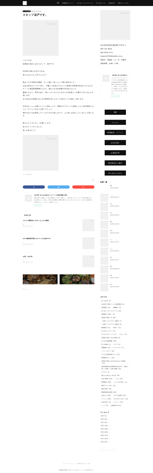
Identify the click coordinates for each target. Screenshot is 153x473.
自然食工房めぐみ (108, 317)
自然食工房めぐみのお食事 (110, 337)
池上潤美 (113, 275)
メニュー (115, 122)
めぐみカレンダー (108, 331)
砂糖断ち (117, 307)
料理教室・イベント (115, 132)
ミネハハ (123, 334)
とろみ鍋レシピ (115, 239)
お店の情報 (106, 378)
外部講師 (105, 307)
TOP (58, 3)
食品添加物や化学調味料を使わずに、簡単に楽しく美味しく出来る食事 (114, 367)
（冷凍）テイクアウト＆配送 (111, 321)
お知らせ (106, 395)
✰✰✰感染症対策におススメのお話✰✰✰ (37, 238)
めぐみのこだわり (115, 173)
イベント (106, 399)
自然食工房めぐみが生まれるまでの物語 (113, 362)
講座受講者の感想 (108, 392)
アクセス (105, 372)
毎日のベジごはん (108, 385)
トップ (104, 405)
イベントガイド (107, 351)
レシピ (119, 378)
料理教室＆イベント (68, 3)
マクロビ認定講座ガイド (110, 354)
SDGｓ (117, 327)
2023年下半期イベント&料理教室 (112, 304)
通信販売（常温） (108, 314)
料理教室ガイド (107, 357)
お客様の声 (111, 3)
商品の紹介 (106, 388)
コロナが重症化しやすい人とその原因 (36, 220)
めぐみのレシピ (100, 3)
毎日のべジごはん (123, 3)
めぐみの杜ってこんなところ (119, 284)
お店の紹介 (115, 142)
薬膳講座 (105, 347)
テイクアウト (118, 347)
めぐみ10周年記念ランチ (117, 212)
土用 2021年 (28, 256)
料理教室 (106, 382)
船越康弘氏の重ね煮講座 (117, 221)
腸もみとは (113, 185)
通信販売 (105, 327)
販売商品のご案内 (115, 163)
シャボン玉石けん (120, 382)
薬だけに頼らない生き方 (110, 375)
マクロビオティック (108, 334)
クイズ (117, 344)
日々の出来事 (26, 11)
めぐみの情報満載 (108, 341)
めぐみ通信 (106, 344)
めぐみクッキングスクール (85, 3)
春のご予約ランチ (115, 230)
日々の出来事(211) (28, 174)
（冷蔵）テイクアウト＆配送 (111, 324)
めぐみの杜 (106, 301)
